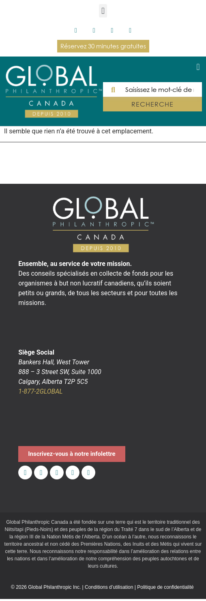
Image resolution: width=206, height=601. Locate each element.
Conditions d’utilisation (109, 587)
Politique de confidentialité (165, 587)
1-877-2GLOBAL (40, 391)
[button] (103, 10)
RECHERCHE (152, 104)
